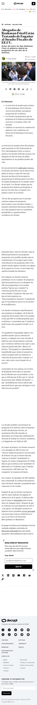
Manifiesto (6, 662)
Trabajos (5, 671)
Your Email (9, 555)
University (22, 643)
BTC (3, 9)
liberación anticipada (10, 531)
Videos (21, 647)
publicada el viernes (26, 168)
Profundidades (7, 643)
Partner (5, 640)
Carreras (22, 668)
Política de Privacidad (26, 665)
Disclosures (23, 660)
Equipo (5, 660)
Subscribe (6, 693)
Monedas (5, 647)
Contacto (6, 668)
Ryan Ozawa (12, 58)
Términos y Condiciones (27, 662)
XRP (31, 9)
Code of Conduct (8, 665)
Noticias (22, 640)
